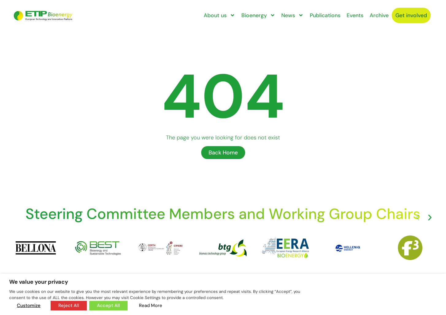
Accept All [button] (108, 305)
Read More (150, 305)
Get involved (411, 15)
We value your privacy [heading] (38, 282)
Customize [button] (28, 305)
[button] (417, 217)
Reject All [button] (68, 305)
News (292, 15)
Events (355, 15)
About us (219, 15)
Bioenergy (258, 15)
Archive (379, 15)
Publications (325, 15)
